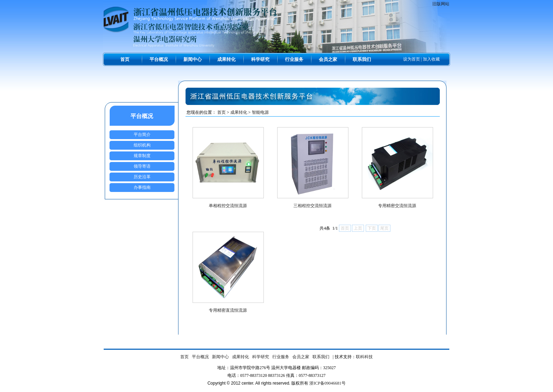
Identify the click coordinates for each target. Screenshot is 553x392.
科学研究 (260, 59)
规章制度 (142, 155)
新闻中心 (192, 59)
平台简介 (142, 134)
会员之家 (328, 59)
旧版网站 (440, 3)
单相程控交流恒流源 (228, 205)
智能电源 (260, 112)
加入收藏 (431, 59)
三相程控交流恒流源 (312, 205)
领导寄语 (142, 166)
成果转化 (226, 59)
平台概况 (159, 59)
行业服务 (294, 59)
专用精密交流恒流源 (397, 205)
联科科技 (364, 356)
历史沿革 (142, 176)
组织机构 (142, 145)
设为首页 (411, 59)
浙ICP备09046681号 (327, 383)
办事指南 (142, 187)
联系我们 (362, 59)
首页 (124, 59)
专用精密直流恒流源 (228, 310)
